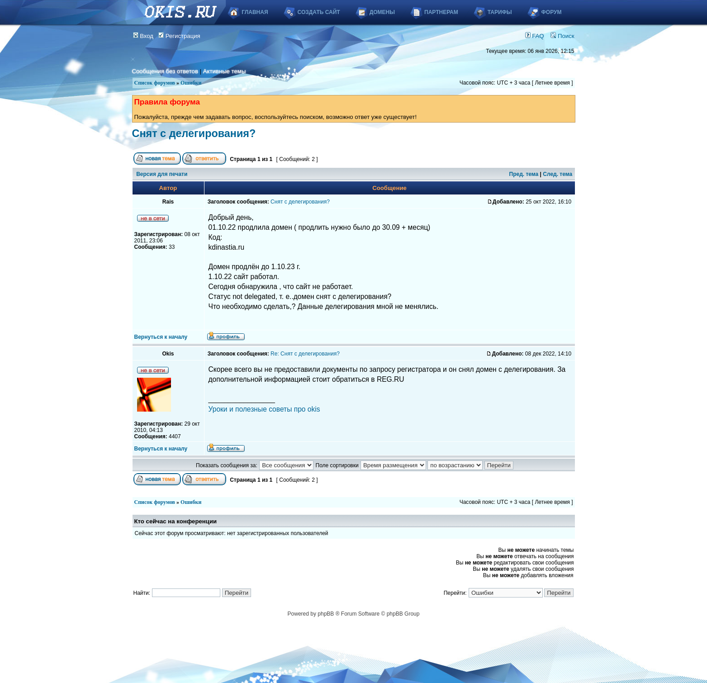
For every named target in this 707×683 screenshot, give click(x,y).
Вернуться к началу (161, 337)
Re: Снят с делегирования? (305, 354)
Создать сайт (319, 12)
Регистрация (179, 36)
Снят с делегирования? (194, 133)
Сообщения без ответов (165, 71)
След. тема (557, 174)
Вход (143, 36)
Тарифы (500, 12)
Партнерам (441, 12)
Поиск (562, 36)
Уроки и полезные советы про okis (264, 409)
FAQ (534, 36)
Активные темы (224, 71)
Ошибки (190, 83)
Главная (255, 12)
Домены (382, 12)
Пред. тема (524, 174)
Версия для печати (161, 174)
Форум (551, 12)
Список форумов (155, 83)
